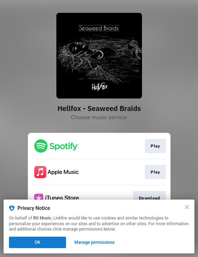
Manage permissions (95, 242)
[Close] (187, 207)
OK (37, 242)
